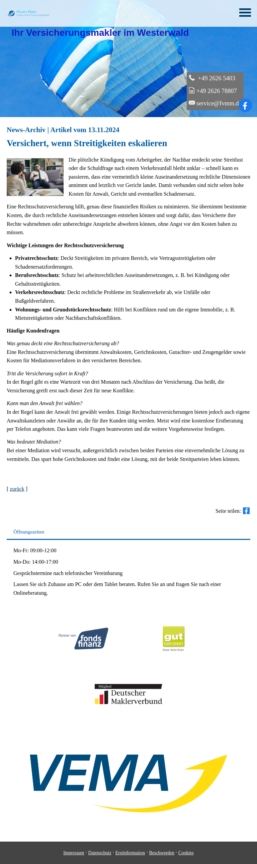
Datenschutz (99, 852)
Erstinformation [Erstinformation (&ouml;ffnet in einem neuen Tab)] (130, 852)
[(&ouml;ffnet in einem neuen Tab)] (174, 658)
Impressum (73, 852)
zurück (17, 489)
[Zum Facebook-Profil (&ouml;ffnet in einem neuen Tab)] (245, 105)
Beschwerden (161, 852)
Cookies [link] (186, 852)
